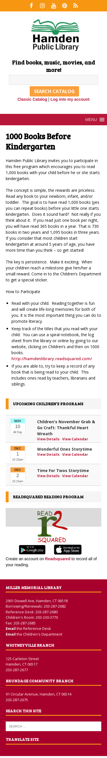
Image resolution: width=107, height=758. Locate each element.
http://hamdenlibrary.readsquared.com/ (51, 358)
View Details (48, 439)
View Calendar (75, 439)
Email (11, 628)
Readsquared (57, 559)
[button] (91, 119)
